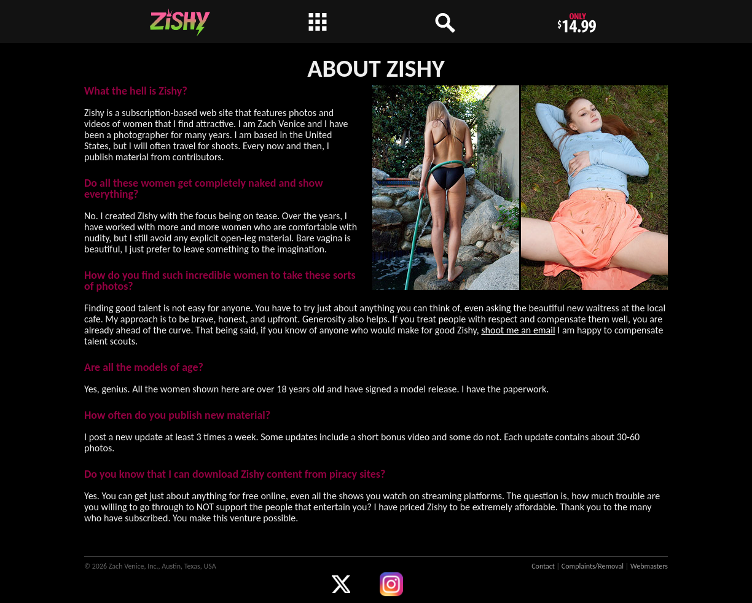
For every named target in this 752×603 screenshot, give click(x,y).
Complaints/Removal (593, 566)
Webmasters (649, 566)
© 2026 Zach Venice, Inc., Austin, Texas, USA (150, 566)
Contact (543, 566)
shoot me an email (518, 330)
